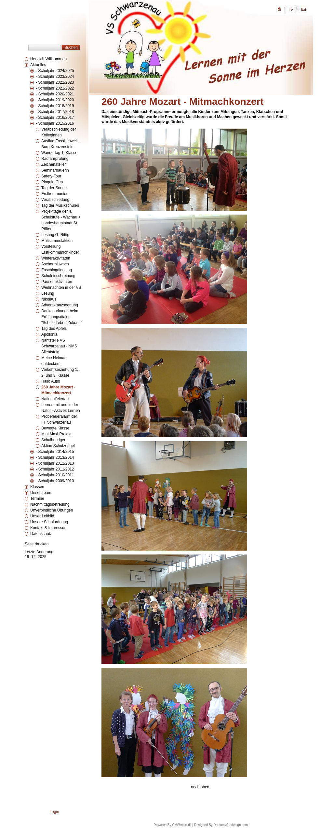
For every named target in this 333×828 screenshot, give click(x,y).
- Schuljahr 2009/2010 (55, 481)
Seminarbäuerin (55, 170)
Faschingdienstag (56, 270)
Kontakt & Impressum (49, 528)
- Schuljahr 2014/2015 (55, 451)
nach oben (200, 787)
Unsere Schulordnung (49, 522)
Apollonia (49, 334)
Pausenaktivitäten (56, 281)
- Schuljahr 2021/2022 (55, 88)
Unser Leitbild (42, 516)
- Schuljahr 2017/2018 (55, 111)
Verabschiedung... (57, 199)
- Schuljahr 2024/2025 (55, 70)
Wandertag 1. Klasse (59, 152)
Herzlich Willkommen (48, 59)
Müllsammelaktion (57, 240)
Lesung (47, 293)
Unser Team (40, 492)
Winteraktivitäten (55, 258)
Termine (37, 498)
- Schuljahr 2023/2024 (55, 76)
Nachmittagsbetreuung (50, 504)
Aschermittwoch (55, 264)
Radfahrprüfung (54, 158)
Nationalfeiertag (55, 399)
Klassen (37, 486)
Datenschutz (41, 533)
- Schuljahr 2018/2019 (55, 106)
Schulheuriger (53, 440)
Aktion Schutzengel (58, 445)
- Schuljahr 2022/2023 (55, 82)
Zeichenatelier (53, 164)
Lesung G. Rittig (55, 234)
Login (54, 811)
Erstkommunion (54, 193)
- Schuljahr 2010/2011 (55, 475)
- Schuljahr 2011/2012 (55, 469)
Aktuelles (38, 65)
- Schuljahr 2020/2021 (55, 94)
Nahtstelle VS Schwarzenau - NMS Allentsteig (59, 346)
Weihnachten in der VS (61, 287)
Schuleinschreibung (58, 276)
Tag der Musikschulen (60, 205)
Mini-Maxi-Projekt (56, 434)
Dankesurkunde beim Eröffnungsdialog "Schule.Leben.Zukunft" (61, 317)
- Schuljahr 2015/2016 (55, 123)
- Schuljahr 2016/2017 (55, 117)
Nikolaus (48, 299)
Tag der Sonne (54, 188)
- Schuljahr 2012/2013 (55, 463)
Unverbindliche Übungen (51, 510)
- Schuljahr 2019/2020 (55, 100)
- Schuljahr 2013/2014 (55, 457)
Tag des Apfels (54, 328)
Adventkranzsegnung (59, 305)
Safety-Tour (51, 176)
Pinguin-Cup (52, 182)
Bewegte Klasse (55, 428)
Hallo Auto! (50, 381)
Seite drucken (36, 544)
